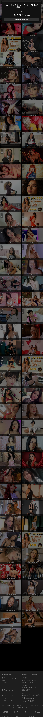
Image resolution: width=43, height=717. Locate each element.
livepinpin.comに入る (21, 19)
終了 (21, 11)
